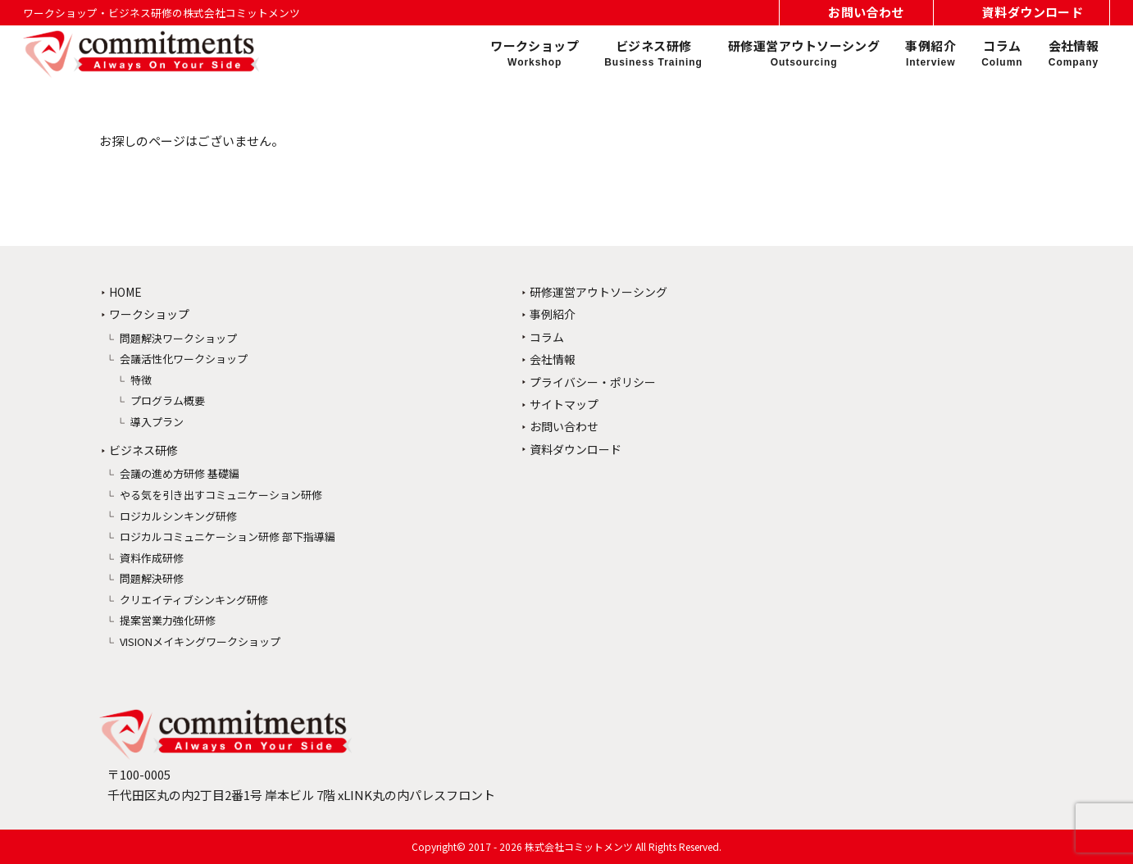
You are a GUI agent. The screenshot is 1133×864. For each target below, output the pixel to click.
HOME (125, 292)
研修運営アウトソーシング (804, 53)
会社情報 (1074, 53)
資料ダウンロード (575, 449)
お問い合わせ (564, 426)
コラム (1001, 53)
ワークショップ (534, 53)
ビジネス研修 (653, 53)
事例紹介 (930, 53)
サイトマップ (564, 404)
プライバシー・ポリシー (593, 382)
